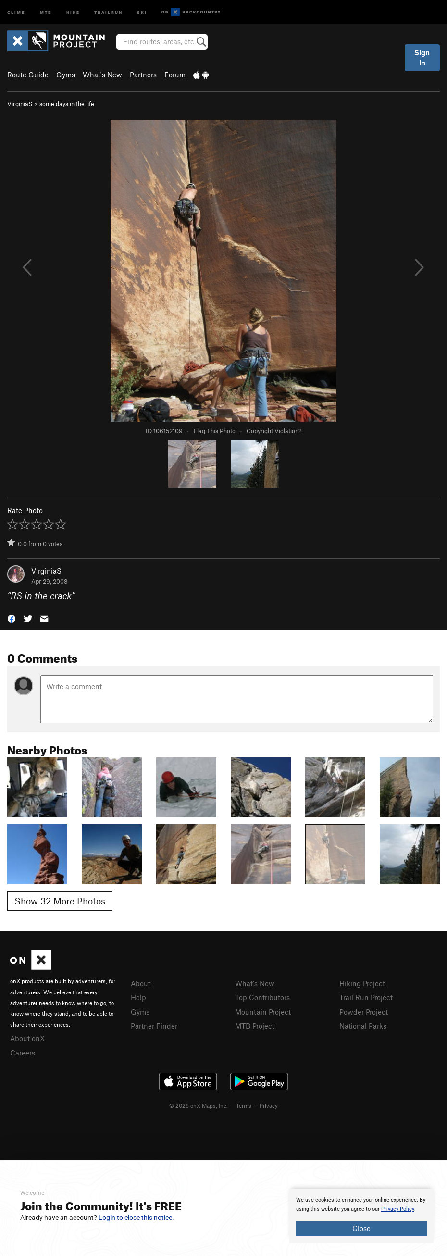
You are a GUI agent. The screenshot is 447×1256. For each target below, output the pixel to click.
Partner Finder (154, 1025)
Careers (22, 1052)
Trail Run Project (366, 997)
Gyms (65, 74)
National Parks (362, 1025)
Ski (142, 12)
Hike (73, 12)
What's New (102, 74)
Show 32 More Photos (59, 900)
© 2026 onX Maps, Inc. (198, 1105)
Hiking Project (362, 983)
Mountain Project (263, 1011)
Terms (243, 1105)
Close (361, 1228)
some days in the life (66, 104)
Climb (16, 12)
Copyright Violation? (274, 431)
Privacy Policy (397, 1209)
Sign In (422, 57)
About (140, 983)
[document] (361, 1215)
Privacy (269, 1105)
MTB (46, 12)
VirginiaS (20, 104)
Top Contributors (262, 997)
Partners (143, 74)
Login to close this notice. (136, 1217)
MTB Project (254, 1025)
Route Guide (28, 74)
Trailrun (108, 12)
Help (138, 997)
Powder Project (363, 1011)
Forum (175, 74)
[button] (11, 618)
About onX (27, 1038)
